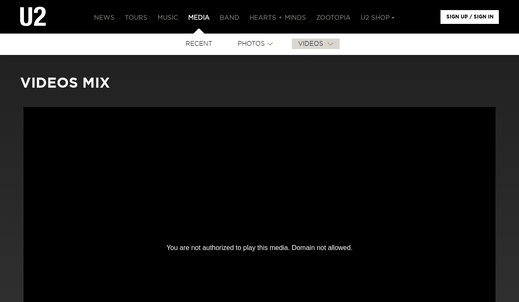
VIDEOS (311, 44)
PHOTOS (251, 44)
